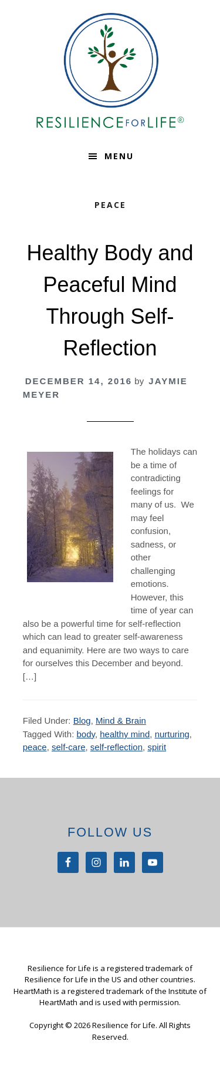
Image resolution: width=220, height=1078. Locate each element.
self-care (69, 747)
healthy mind (125, 734)
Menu (119, 156)
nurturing (172, 734)
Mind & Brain (121, 721)
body (85, 734)
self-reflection (116, 747)
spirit (156, 747)
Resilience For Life (110, 70)
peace (35, 747)
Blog (82, 721)
